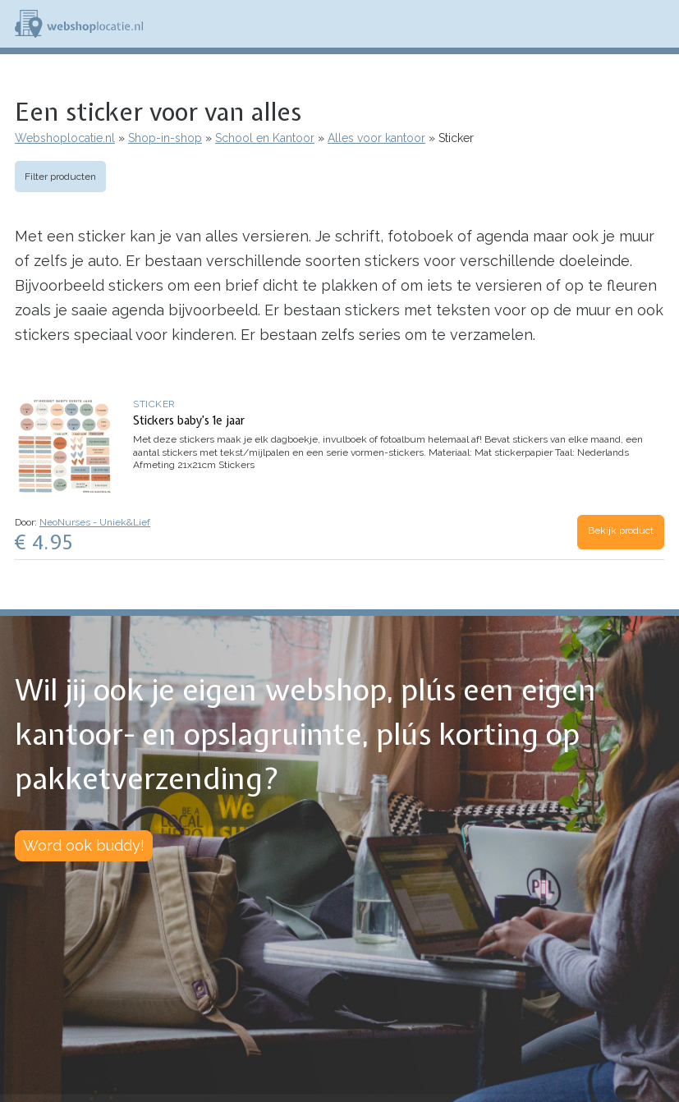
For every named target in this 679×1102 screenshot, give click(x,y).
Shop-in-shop (165, 138)
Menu (659, 24)
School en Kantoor (264, 138)
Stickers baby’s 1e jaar (189, 420)
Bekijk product (621, 530)
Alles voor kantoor (376, 138)
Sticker (154, 404)
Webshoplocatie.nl (65, 138)
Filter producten (60, 176)
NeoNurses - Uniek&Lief (94, 522)
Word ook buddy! (84, 845)
